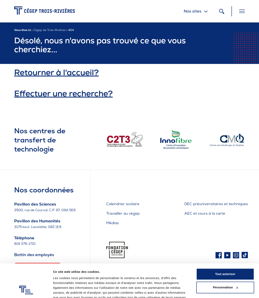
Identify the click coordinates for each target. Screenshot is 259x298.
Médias (112, 223)
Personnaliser (225, 268)
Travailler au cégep (123, 213)
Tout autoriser (225, 255)
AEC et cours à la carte (204, 213)
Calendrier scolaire (122, 203)
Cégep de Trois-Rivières (49, 30)
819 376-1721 (25, 244)
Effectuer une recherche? (63, 93)
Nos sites (192, 11)
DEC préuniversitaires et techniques (216, 203)
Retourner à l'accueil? (56, 72)
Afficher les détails (66, 290)
